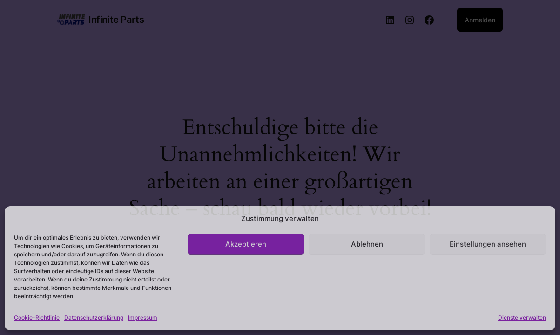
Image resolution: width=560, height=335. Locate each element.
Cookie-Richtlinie (37, 317)
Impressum (142, 317)
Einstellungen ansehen (488, 244)
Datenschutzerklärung (93, 317)
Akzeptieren (245, 244)
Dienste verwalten (522, 317)
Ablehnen (367, 244)
